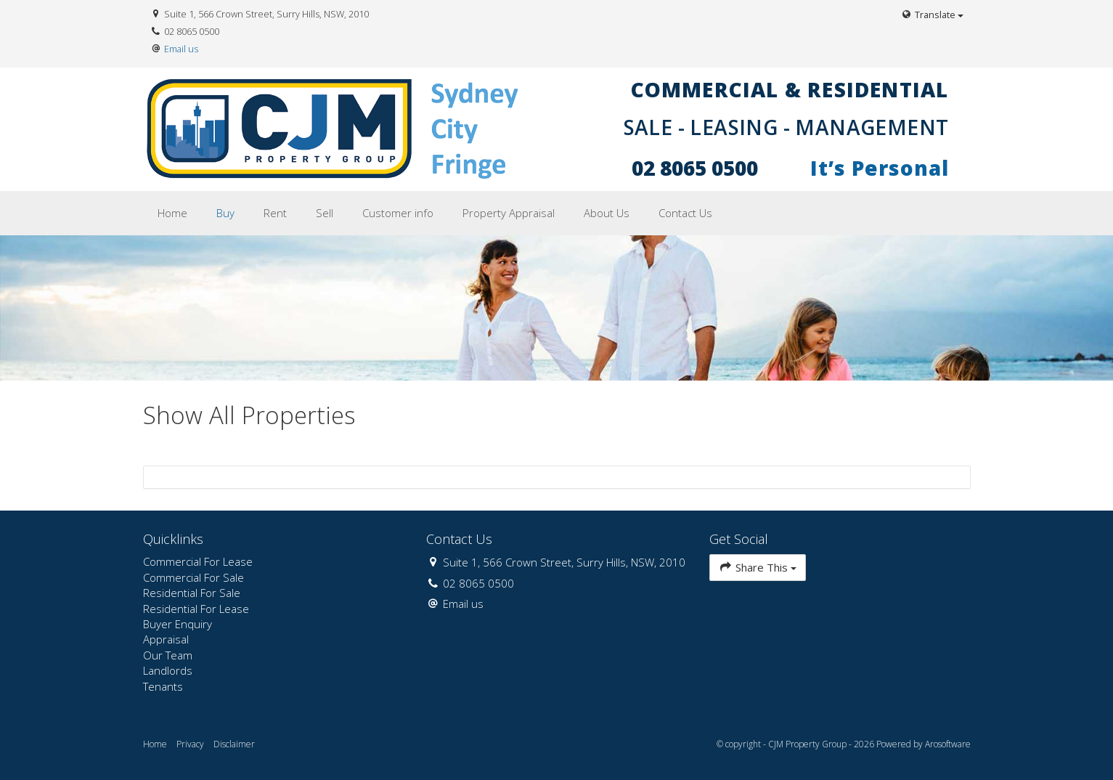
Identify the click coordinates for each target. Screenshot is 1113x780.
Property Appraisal (508, 213)
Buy (225, 213)
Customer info (397, 213)
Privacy (190, 744)
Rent (275, 213)
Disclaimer (234, 744)
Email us (181, 48)
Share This (757, 566)
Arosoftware (948, 744)
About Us (606, 213)
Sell (324, 213)
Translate (931, 14)
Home (172, 213)
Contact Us (685, 213)
